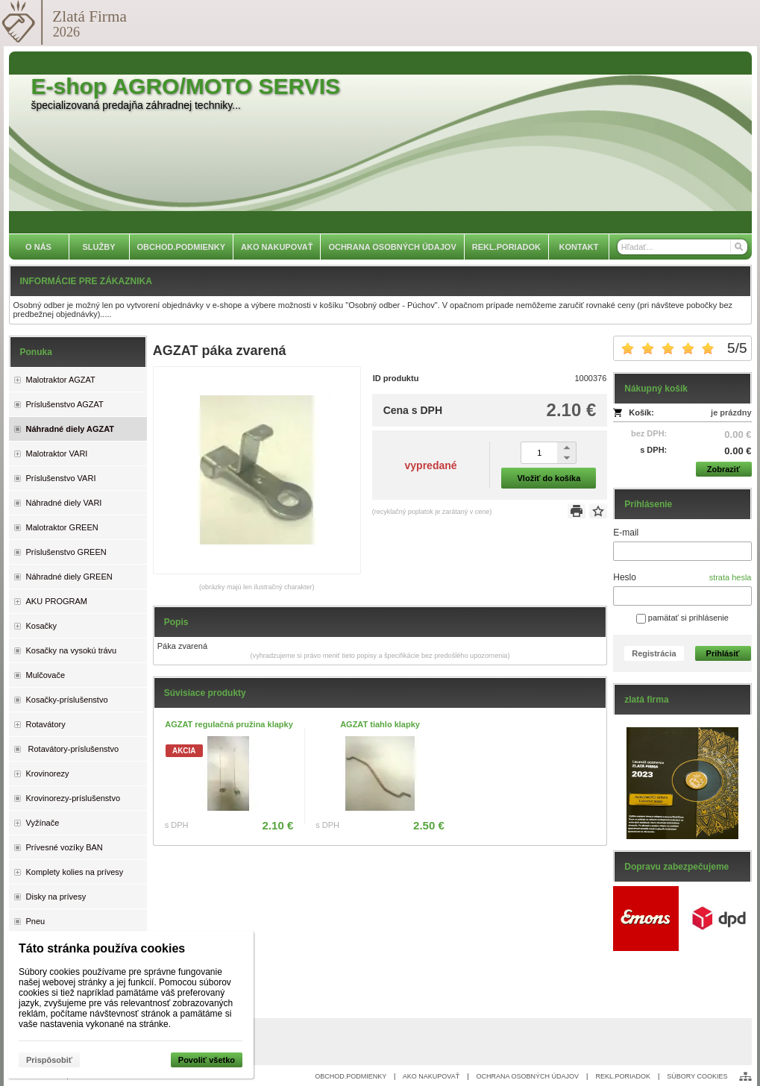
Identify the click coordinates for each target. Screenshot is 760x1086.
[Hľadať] (738, 246)
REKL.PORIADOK (622, 1076)
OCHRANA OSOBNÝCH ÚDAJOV (528, 1076)
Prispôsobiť (49, 1059)
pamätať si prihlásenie (682, 617)
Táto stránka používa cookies (102, 948)
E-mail (625, 532)
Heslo (624, 577)
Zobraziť (723, 469)
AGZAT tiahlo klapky (380, 724)
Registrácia (654, 653)
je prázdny (731, 412)
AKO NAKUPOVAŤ (431, 1076)
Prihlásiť (723, 653)
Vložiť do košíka (549, 478)
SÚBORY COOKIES (697, 1076)
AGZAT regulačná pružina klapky (229, 724)
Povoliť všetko (206, 1059)
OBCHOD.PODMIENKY (350, 1076)
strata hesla (730, 577)
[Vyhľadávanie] (682, 246)
